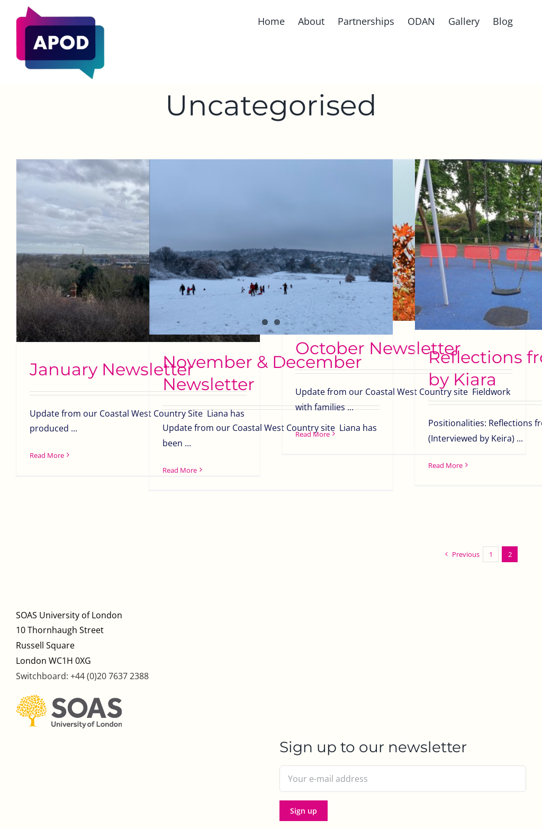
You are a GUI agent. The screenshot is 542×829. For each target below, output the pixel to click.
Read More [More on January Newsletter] (47, 455)
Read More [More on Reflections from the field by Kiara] (445, 465)
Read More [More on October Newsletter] (312, 434)
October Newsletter (378, 348)
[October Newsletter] (404, 240)
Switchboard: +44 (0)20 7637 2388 (82, 676)
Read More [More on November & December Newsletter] (179, 470)
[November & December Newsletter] (271, 247)
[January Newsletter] (138, 250)
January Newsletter (112, 369)
